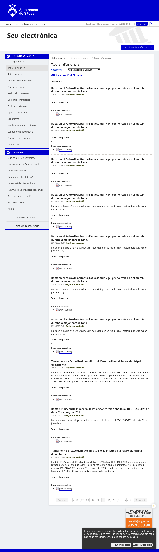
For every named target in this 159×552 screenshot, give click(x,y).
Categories (57, 69)
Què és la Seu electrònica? (21, 157)
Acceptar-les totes (142, 545)
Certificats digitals (17, 170)
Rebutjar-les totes (121, 545)
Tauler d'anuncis (102, 58)
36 (77, 499)
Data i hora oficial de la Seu (22, 176)
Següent (140, 499)
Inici (65, 58)
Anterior (62, 499)
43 (114, 499)
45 (124, 499)
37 (82, 499)
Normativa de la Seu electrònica (24, 164)
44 (119, 499)
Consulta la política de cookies (122, 536)
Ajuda (11, 208)
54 (131, 499)
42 (108, 499)
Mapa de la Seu (16, 202)
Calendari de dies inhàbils (21, 183)
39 (93, 499)
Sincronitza (141, 24)
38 (87, 499)
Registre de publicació (19, 196)
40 (98, 499)
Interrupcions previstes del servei (25, 189)
